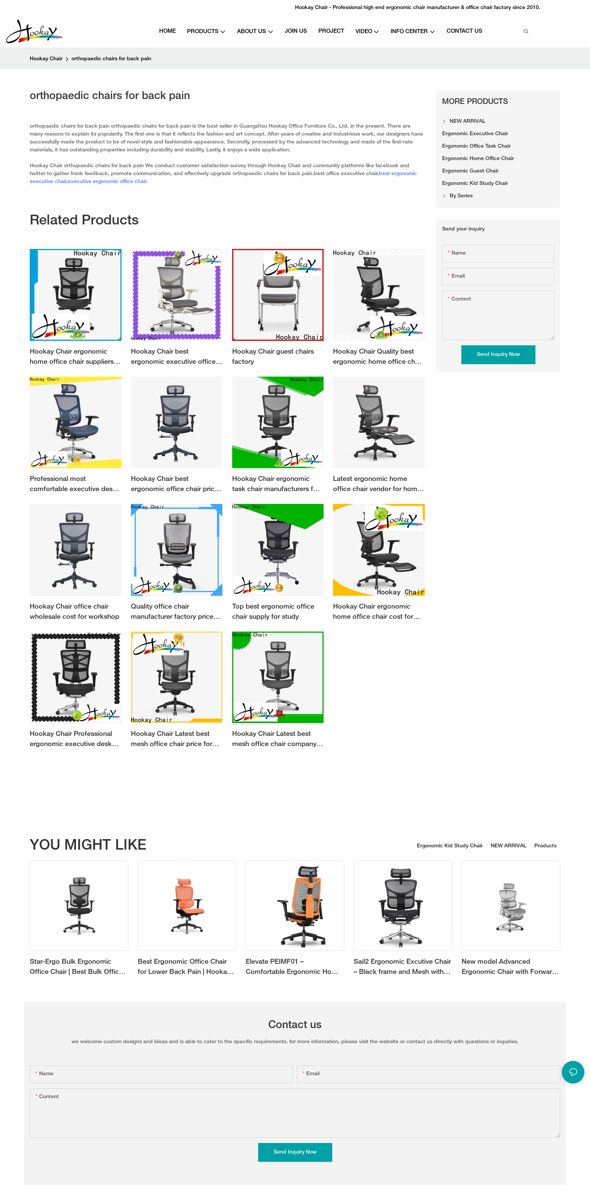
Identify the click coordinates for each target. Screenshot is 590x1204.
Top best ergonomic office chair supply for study (273, 612)
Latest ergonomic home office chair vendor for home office (377, 485)
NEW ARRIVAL (508, 846)
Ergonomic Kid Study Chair (450, 846)
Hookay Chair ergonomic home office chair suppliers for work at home (72, 358)
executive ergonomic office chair (107, 181)
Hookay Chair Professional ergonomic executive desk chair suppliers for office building (71, 740)
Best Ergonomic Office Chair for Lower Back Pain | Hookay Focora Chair (184, 968)
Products (545, 846)
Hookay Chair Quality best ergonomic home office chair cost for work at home (378, 358)
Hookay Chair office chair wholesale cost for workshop (74, 612)
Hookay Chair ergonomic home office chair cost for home (373, 613)
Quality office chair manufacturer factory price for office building (172, 613)
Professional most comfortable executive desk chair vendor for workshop (73, 485)
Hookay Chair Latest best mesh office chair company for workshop (274, 740)
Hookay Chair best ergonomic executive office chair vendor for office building (173, 358)
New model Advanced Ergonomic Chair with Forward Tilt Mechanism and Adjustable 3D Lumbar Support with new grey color (509, 968)
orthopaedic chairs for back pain (111, 58)
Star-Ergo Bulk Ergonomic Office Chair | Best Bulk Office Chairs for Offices (76, 968)
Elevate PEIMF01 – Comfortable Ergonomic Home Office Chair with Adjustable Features (293, 968)
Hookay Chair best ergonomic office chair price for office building (174, 485)
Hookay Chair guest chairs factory (273, 357)
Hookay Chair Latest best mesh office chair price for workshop (171, 740)
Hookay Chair (46, 58)
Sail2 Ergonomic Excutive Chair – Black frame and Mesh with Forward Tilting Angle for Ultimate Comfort (402, 968)
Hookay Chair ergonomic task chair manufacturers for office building (275, 485)
